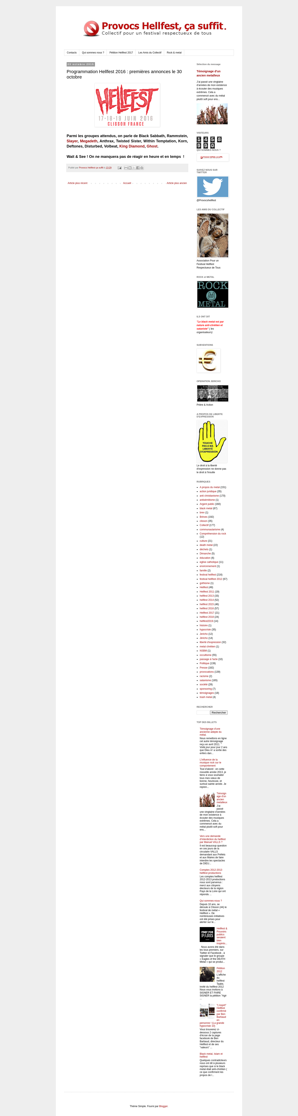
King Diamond (132, 146)
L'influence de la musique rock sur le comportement (210, 762)
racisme (204, 676)
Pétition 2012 (221, 970)
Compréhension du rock (213, 533)
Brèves (203, 516)
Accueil (127, 183)
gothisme (205, 583)
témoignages (207, 693)
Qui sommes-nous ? (211, 900)
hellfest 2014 (207, 600)
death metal (206, 545)
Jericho (204, 633)
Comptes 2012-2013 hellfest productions (211, 871)
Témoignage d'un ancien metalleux (222, 798)
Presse (203, 667)
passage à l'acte (208, 659)
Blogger (163, 1106)
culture (203, 540)
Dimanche (205, 553)
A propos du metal (210, 487)
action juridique (208, 491)
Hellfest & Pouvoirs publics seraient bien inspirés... (222, 936)
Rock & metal (174, 52)
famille (203, 570)
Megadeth (88, 141)
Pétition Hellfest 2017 (121, 52)
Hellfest (204, 587)
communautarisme (210, 529)
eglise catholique (209, 562)
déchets (204, 549)
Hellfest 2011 (207, 591)
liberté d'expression (210, 642)
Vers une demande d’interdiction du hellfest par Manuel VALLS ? (213, 839)
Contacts (72, 52)
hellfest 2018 (207, 616)
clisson (203, 521)
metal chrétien (207, 646)
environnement (208, 566)
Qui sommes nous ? (93, 52)
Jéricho (204, 638)
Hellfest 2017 (207, 612)
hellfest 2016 (207, 608)
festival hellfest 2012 (211, 579)
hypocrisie (205, 629)
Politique (204, 663)
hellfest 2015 (207, 604)
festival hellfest (208, 574)
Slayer (72, 141)
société (204, 684)
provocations (207, 671)
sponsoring (206, 688)
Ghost (152, 146)
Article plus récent (77, 183)
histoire (204, 625)
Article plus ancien (177, 183)
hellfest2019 (206, 621)
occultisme (205, 655)
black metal (206, 508)
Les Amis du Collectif (149, 52)
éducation (205, 557)
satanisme (205, 680)
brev (202, 512)
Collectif (204, 525)
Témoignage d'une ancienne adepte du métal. (210, 731)
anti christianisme (209, 495)
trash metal (206, 697)
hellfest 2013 (207, 595)
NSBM (203, 650)
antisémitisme (207, 499)
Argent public (207, 504)
